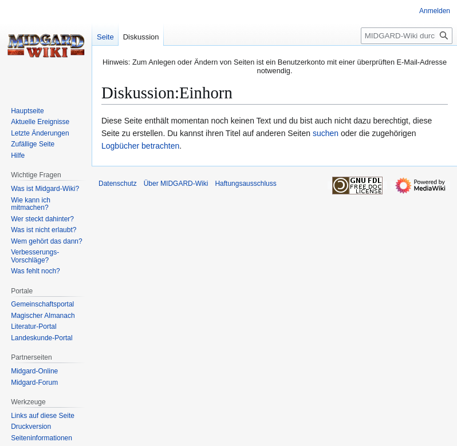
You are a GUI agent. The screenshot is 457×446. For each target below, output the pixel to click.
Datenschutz (118, 184)
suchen (325, 133)
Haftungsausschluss (245, 184)
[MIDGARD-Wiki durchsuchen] (406, 35)
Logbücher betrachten (140, 145)
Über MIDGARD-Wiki (176, 184)
